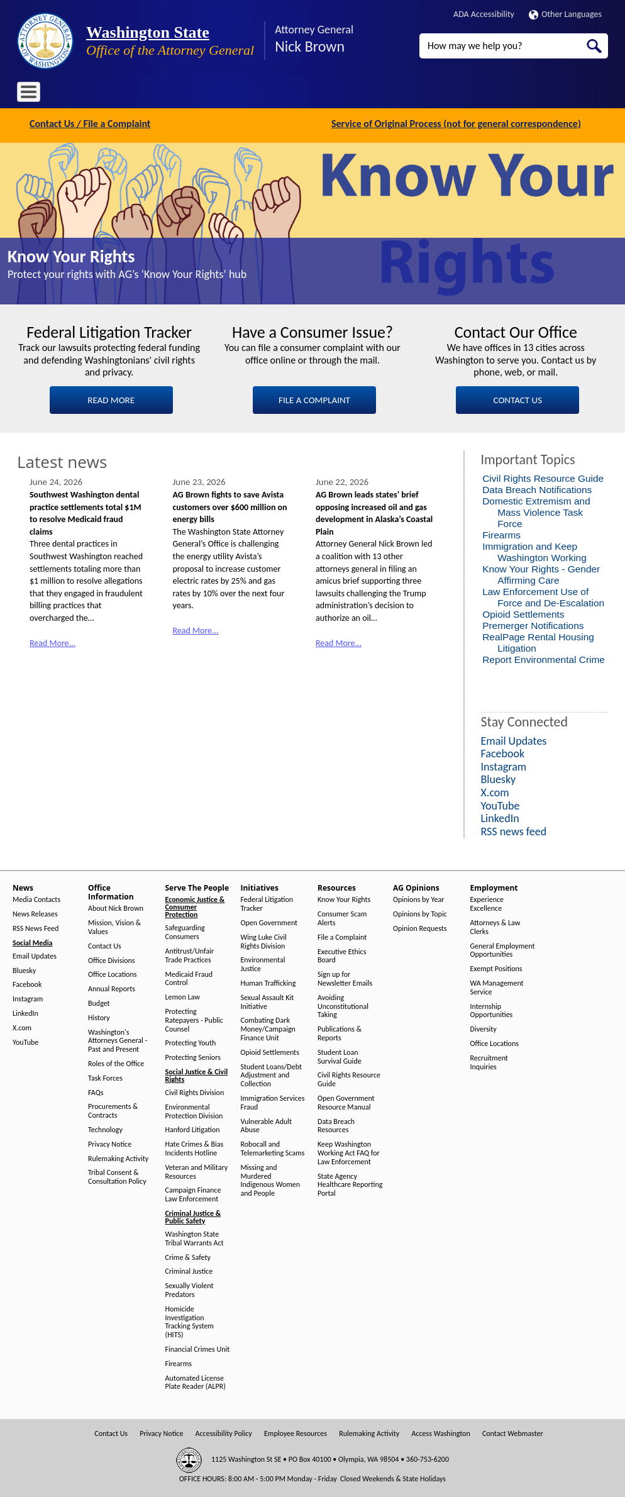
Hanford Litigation (192, 1129)
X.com (22, 1026)
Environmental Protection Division (194, 1109)
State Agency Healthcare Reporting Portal (350, 1183)
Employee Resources (295, 1432)
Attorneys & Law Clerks (495, 926)
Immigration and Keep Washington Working (534, 550)
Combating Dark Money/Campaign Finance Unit (268, 1028)
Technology (105, 1129)
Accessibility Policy (224, 1432)
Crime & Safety (188, 1256)
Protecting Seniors (193, 1056)
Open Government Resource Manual (346, 1101)
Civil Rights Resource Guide (543, 476)
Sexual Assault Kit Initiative (267, 1000)
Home (36, 94)
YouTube (25, 1041)
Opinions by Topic (420, 913)
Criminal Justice (189, 1270)
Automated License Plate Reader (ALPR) (195, 1380)
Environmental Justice (263, 963)
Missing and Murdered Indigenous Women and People (271, 1179)
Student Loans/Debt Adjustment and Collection (271, 1074)
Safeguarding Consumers (185, 931)
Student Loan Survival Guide (340, 1055)
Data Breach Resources (336, 1124)
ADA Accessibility (483, 14)
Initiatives (273, 94)
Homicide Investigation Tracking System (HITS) (189, 1320)
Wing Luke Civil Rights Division (264, 940)
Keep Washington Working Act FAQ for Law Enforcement (349, 1152)
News (72, 94)
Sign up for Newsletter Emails (345, 977)
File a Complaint (342, 936)
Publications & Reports (340, 1032)
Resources (324, 94)
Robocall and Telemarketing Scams (273, 1147)
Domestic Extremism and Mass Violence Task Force (536, 510)
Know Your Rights (71, 255)
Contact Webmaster (512, 1432)
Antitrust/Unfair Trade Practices (189, 954)
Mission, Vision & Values (114, 926)
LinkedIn (25, 1012)
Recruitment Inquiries (489, 1060)
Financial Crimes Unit (197, 1348)
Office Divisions (111, 959)
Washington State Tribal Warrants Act (194, 1237)
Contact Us (104, 944)
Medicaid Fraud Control (189, 977)
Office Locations (112, 973)
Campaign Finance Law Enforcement (193, 1193)
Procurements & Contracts (113, 1109)
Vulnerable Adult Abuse (266, 1124)
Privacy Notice (109, 1142)
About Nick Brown (115, 907)
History (99, 1016)
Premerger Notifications (533, 623)
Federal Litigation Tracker (267, 902)
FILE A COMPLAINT (314, 398)
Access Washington (440, 1432)
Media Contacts (36, 898)
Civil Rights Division (194, 1092)
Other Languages (565, 14)
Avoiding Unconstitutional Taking (343, 1005)
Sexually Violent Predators (189, 1289)
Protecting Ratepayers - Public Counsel (194, 1019)
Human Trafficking (268, 982)
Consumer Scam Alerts (342, 917)
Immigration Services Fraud (273, 1101)
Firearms (501, 533)
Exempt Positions (496, 968)
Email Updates (35, 954)
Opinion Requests (420, 927)
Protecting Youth (190, 1042)
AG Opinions (380, 94)
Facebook (27, 983)
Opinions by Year (418, 898)
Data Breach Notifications (537, 487)
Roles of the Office (116, 1063)
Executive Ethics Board (342, 954)
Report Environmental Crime (543, 657)
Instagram (28, 998)
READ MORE (111, 398)
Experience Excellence (487, 902)
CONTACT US (518, 398)
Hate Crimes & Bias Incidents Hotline (194, 1147)
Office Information (130, 94)
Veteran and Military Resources (196, 1170)
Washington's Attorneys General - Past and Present (117, 1039)
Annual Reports (111, 988)
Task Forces (105, 1076)
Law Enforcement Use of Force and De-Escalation (543, 595)
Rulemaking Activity (118, 1157)
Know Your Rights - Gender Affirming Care (541, 573)
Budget (99, 1002)
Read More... (52, 641)
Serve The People (209, 94)
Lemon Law (182, 996)
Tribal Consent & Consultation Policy (117, 1175)
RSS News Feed (35, 927)
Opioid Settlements (523, 612)
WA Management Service (497, 986)
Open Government (269, 922)
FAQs (95, 1091)
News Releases (35, 913)
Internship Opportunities (491, 1009)
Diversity (483, 1028)
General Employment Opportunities (502, 948)
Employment (440, 94)
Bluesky (24, 969)
